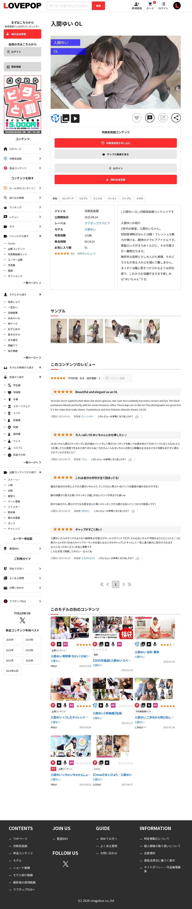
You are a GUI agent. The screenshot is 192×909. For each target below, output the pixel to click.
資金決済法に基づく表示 (159, 860)
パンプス (126, 198)
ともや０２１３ (88, 558)
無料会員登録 (16, 34)
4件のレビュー (86, 253)
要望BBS (62, 839)
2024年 (29, 639)
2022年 (29, 650)
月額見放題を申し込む (115, 143)
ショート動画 (21, 868)
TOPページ (20, 839)
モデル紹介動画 (23, 875)
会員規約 (149, 853)
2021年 (10, 660)
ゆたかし (86, 510)
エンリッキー (88, 416)
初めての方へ (108, 839)
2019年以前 (12, 671)
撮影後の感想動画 (24, 882)
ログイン (13, 51)
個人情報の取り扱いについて (162, 846)
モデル (17, 860)
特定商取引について (156, 839)
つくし (84, 459)
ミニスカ (97, 198)
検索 (98, 6)
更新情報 (14, 66)
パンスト (112, 198)
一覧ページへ (32, 282)
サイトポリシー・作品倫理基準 (162, 869)
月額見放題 (20, 846)
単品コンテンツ (23, 853)
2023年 (10, 650)
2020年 (29, 660)
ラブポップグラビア (97, 223)
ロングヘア (68, 198)
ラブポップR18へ (24, 890)
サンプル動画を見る (116, 154)
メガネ (139, 198)
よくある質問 (108, 846)
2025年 (10, 639)
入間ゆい (90, 229)
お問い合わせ (108, 853)
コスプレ (83, 198)
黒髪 (55, 198)
